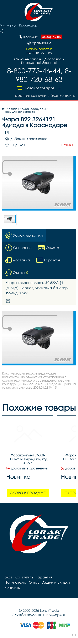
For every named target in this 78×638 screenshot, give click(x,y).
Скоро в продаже (28, 493)
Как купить (40, 95)
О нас (34, 582)
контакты (67, 95)
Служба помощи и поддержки (39, 615)
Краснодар (28, 25)
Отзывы (67, 145)
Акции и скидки (56, 582)
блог (54, 95)
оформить (51, 37)
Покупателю (15, 582)
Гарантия (22, 95)
